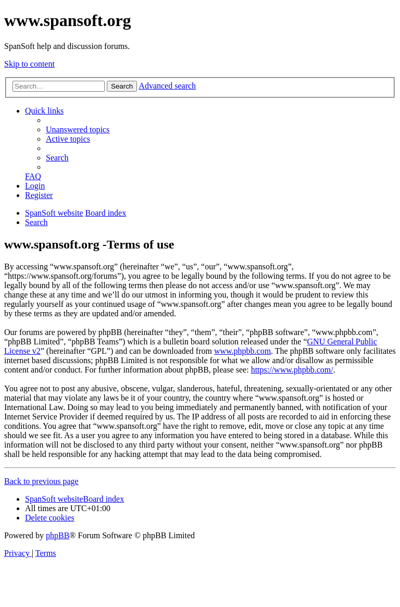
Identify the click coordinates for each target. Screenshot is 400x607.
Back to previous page (41, 481)
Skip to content (29, 63)
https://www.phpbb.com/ (292, 369)
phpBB (57, 535)
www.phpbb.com (242, 350)
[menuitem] (77, 129)
